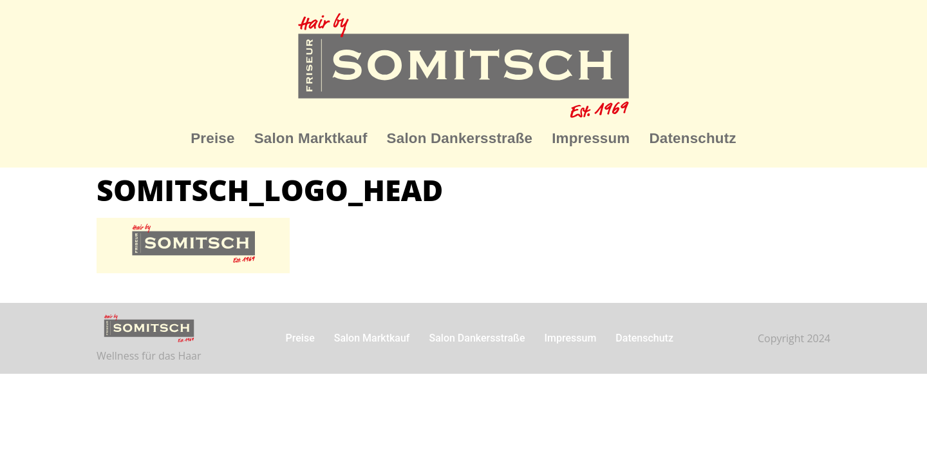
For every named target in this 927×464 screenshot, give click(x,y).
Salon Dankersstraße (460, 138)
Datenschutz (692, 138)
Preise (212, 138)
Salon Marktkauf (311, 138)
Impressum (591, 138)
